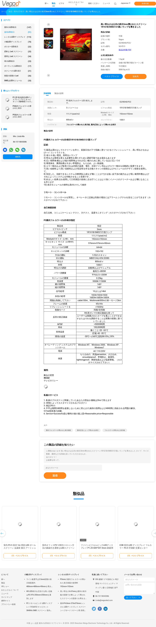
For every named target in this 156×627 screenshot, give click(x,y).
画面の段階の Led (17, 76)
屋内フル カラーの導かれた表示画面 (58, 430)
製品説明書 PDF (125, 50)
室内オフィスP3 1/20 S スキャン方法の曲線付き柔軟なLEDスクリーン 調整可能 (58, 548)
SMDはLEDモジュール (17, 80)
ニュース (4, 594)
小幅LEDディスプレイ (17, 42)
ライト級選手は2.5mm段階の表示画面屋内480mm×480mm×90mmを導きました (39, 583)
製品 (3, 583)
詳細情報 (47, 93)
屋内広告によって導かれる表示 (87, 430)
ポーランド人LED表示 (17, 66)
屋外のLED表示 (17, 27)
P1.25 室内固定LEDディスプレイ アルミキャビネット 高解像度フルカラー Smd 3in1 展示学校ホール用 (22, 99)
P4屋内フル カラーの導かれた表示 (22, 107)
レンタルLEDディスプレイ (17, 37)
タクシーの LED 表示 (17, 71)
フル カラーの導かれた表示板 (115, 430)
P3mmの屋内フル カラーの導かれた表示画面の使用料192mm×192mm (73, 582)
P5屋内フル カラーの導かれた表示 (22, 116)
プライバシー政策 (8, 604)
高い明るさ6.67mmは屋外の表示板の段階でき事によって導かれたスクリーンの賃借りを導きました (73, 595)
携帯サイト (5, 601)
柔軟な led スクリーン (17, 51)
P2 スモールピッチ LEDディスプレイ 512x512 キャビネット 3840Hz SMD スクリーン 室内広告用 (39, 607)
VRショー (5, 586)
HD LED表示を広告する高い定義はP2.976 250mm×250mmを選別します (39, 594)
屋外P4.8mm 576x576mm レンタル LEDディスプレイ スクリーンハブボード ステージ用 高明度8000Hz (73, 607)
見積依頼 (145, 3)
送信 (55, 475)
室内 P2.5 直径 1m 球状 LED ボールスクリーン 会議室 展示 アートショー (20, 548)
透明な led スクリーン (17, 56)
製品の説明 (58, 93)
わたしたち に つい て (10, 590)
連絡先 (17, 157)
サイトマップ (6, 597)
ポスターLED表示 (17, 46)
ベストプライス (112, 76)
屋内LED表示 (17, 32)
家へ (3, 579)
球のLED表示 (17, 61)
